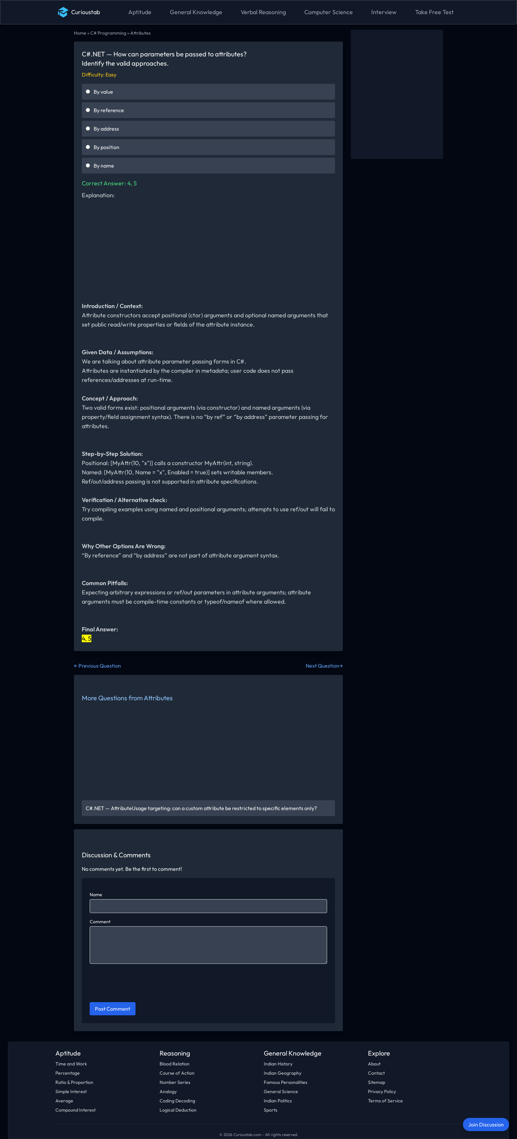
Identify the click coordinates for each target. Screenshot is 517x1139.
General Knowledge (196, 12)
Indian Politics (278, 1101)
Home (80, 33)
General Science (281, 1091)
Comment (100, 922)
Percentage (67, 1073)
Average (64, 1101)
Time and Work (71, 1064)
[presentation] (140, 984)
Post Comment (112, 1008)
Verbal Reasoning (263, 12)
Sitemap (376, 1082)
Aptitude (139, 12)
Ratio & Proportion (74, 1082)
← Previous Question (97, 665)
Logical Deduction (178, 1110)
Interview (384, 12)
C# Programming (108, 33)
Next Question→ (324, 665)
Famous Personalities (285, 1082)
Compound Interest (75, 1110)
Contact (376, 1073)
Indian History (278, 1064)
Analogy (168, 1091)
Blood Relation (175, 1064)
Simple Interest (71, 1091)
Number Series (175, 1082)
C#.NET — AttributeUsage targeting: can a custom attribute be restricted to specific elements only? (201, 808)
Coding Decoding (177, 1101)
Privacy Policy (382, 1091)
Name (96, 895)
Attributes (140, 33)
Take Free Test (434, 12)
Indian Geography (282, 1073)
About (374, 1064)
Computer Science (328, 12)
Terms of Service (385, 1101)
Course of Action (177, 1073)
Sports (270, 1110)
